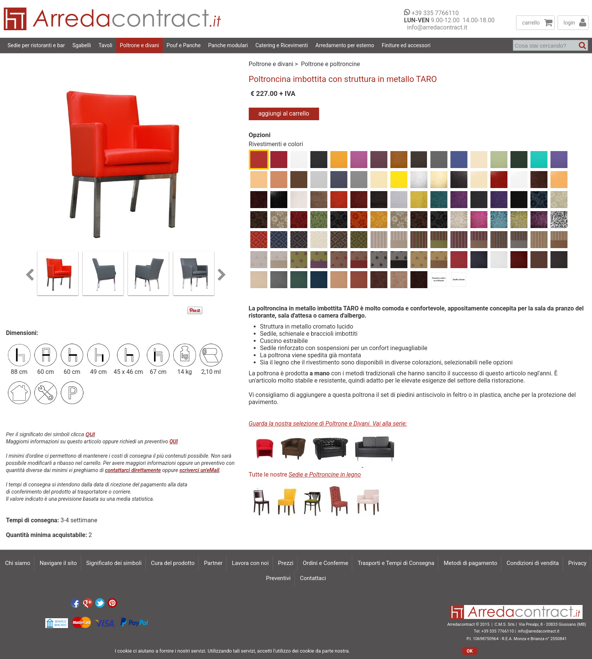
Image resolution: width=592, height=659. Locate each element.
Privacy (577, 563)
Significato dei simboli (114, 563)
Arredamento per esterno (345, 45)
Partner (213, 563)
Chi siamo (18, 563)
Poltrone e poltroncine (330, 64)
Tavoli (106, 45)
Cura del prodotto (173, 563)
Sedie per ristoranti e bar (36, 45)
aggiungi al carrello (283, 113)
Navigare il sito (58, 563)
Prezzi (285, 563)
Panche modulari (228, 45)
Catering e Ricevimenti (281, 45)
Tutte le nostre (305, 474)
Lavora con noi (250, 563)
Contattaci (313, 578)
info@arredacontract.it (435, 27)
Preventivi (278, 578)
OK (470, 651)
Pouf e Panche (183, 45)
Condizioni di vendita (533, 563)
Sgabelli (81, 45)
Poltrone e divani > (274, 64)
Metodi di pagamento (470, 563)
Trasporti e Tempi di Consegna (396, 563)
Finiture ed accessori (406, 45)
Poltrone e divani (139, 45)
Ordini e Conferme (325, 563)
